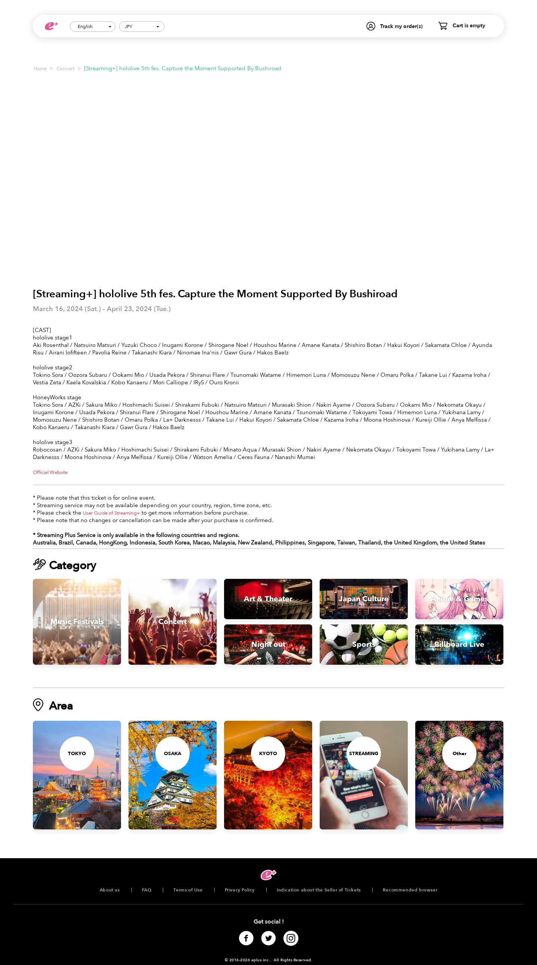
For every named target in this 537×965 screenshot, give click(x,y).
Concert (65, 68)
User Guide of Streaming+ (111, 513)
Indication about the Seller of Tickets (319, 890)
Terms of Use (187, 890)
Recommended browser (410, 890)
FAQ (147, 890)
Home (40, 68)
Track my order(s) (401, 26)
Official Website (50, 472)
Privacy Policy (240, 890)
